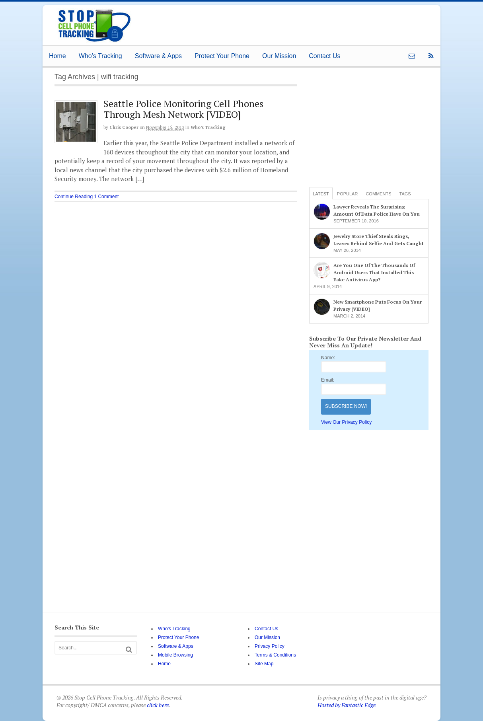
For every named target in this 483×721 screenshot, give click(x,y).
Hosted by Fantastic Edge (346, 705)
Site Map (264, 663)
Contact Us (324, 56)
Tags (405, 193)
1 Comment (106, 196)
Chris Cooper (123, 127)
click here (158, 705)
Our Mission (279, 56)
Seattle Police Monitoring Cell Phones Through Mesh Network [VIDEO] (183, 108)
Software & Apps (158, 56)
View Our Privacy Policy (346, 422)
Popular (347, 193)
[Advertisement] (279, 23)
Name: (328, 357)
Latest (321, 193)
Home (57, 56)
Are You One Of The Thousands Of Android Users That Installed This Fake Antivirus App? (374, 272)
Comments (378, 193)
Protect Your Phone (222, 56)
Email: (327, 380)
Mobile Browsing (175, 655)
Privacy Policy (269, 646)
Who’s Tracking (100, 56)
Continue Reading (74, 196)
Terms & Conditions (275, 655)
